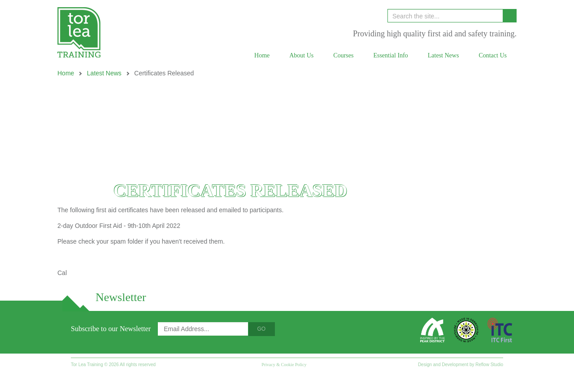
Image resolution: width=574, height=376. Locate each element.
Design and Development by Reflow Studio (460, 364)
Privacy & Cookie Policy (283, 364)
